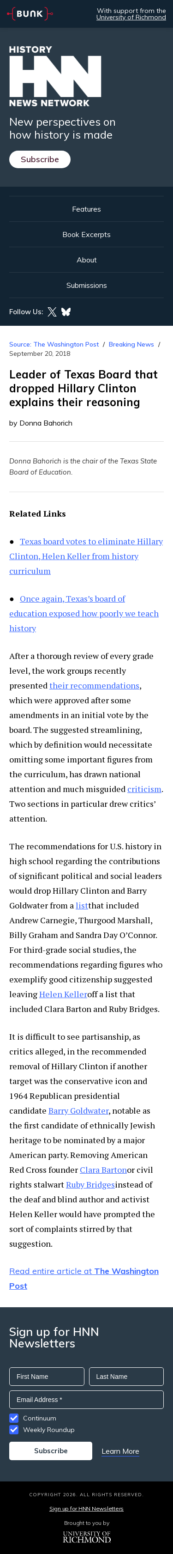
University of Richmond (131, 17)
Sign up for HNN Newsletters (86, 1508)
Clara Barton (103, 1169)
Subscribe (40, 159)
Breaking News (131, 344)
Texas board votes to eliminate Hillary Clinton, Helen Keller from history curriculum (86, 556)
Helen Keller (63, 993)
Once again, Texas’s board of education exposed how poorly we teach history (84, 613)
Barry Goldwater (78, 1110)
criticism (144, 788)
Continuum (39, 1418)
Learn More (120, 1451)
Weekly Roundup (49, 1430)
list (82, 905)
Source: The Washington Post (54, 344)
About (87, 259)
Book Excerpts (86, 234)
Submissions (86, 285)
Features (86, 208)
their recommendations (94, 685)
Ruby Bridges (90, 1184)
